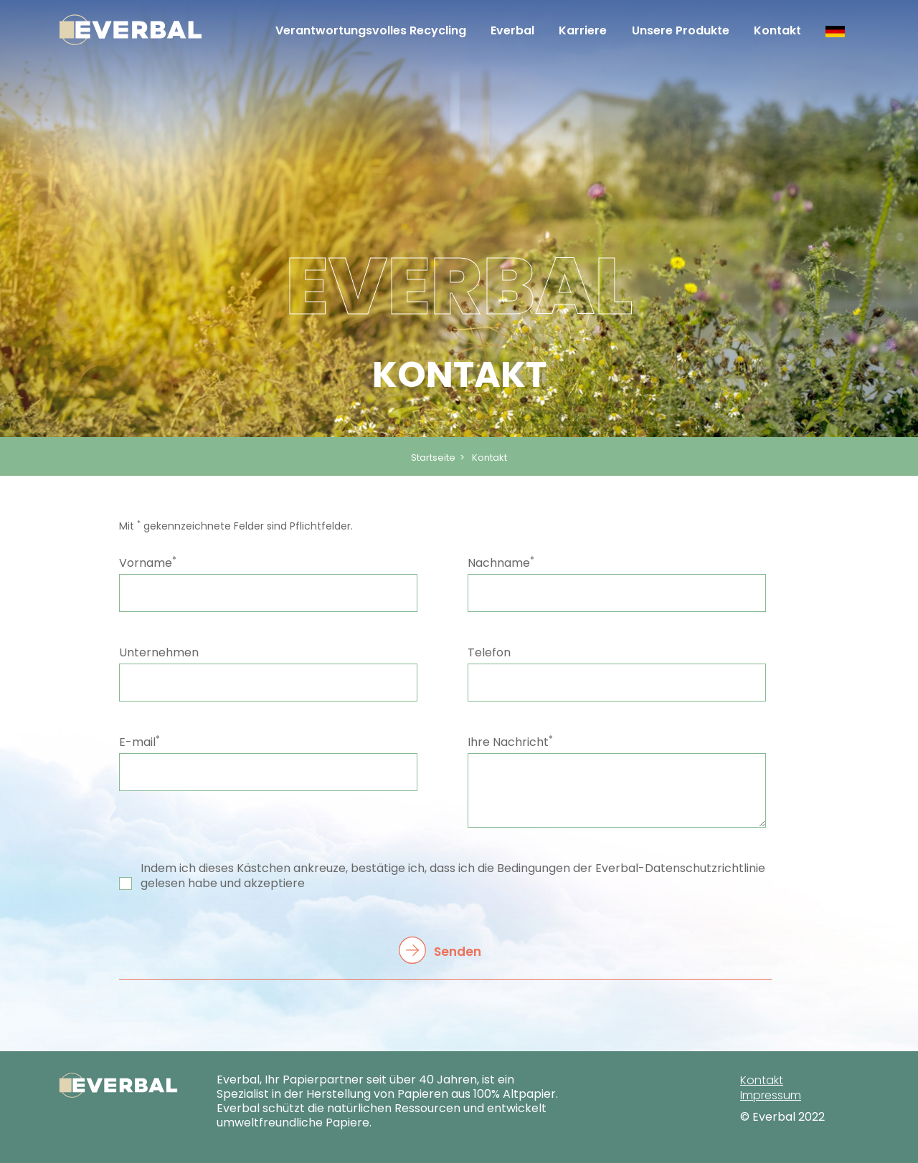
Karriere (583, 30)
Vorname (147, 562)
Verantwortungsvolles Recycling (370, 30)
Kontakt (777, 30)
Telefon (489, 652)
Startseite (433, 457)
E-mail (139, 742)
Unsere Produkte (680, 30)
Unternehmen (159, 652)
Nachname (501, 562)
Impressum (770, 1095)
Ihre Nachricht (510, 742)
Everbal (512, 30)
